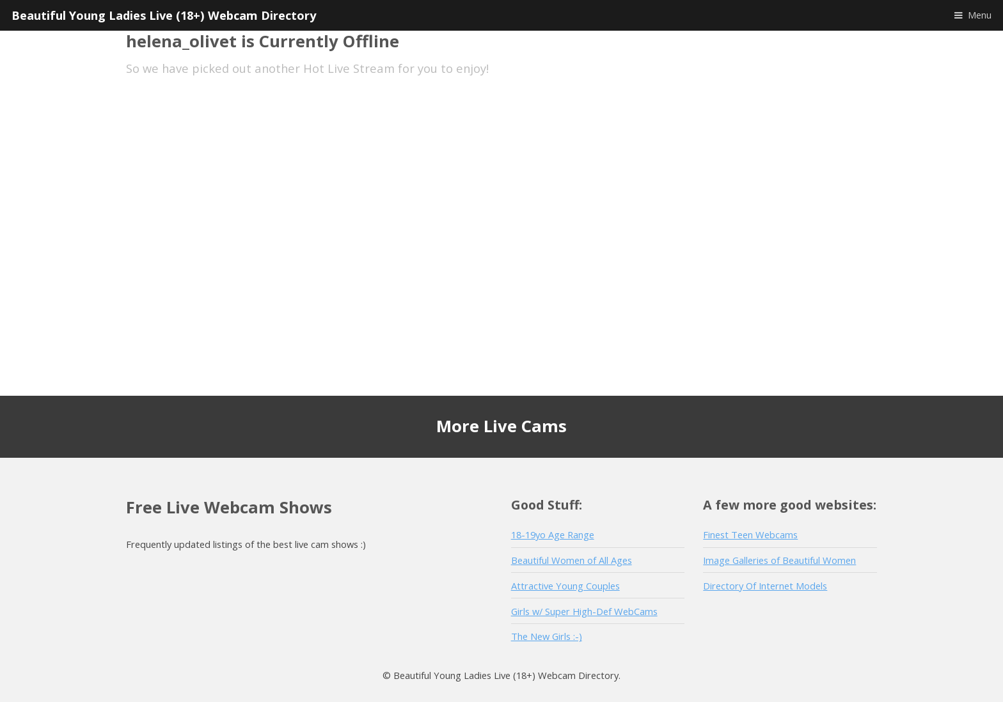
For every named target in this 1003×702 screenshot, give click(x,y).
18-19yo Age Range (552, 534)
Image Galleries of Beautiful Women (779, 560)
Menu (979, 14)
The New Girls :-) (546, 636)
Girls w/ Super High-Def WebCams (584, 611)
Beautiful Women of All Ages (571, 560)
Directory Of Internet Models (765, 585)
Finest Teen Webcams (750, 534)
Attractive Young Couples (565, 585)
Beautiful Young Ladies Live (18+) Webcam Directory (164, 15)
